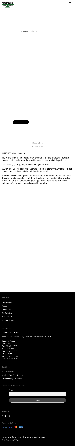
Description (37, 143)
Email (11, 390)
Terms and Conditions (11, 437)
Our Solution (7, 313)
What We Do (7, 317)
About (4, 306)
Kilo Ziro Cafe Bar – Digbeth (13, 375)
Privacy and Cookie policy (34, 437)
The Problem (7, 309)
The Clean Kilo (7, 302)
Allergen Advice (8, 320)
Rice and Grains (14, 31)
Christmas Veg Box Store (12, 379)
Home (4, 31)
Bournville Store (8, 372)
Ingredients (37, 146)
